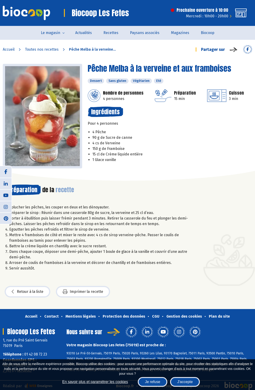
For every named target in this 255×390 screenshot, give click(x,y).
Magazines (180, 33)
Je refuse (152, 382)
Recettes (110, 33)
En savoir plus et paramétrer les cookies (95, 382)
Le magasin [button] (50, 33)
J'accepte (185, 382)
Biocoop (207, 33)
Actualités (83, 33)
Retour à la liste (27, 291)
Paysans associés (144, 33)
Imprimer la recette (83, 291)
